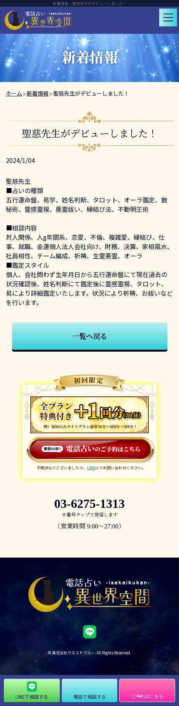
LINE (91, 468)
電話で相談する (89, 696)
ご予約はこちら (147, 696)
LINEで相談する (32, 696)
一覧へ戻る (89, 336)
